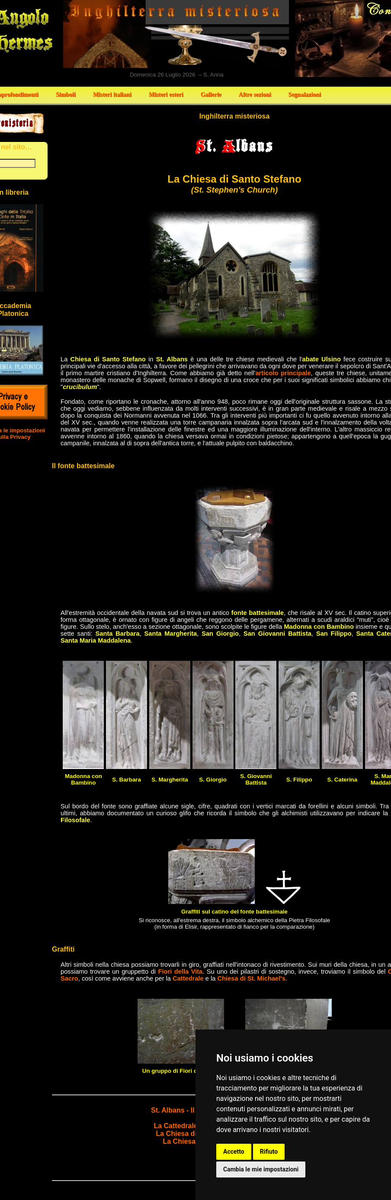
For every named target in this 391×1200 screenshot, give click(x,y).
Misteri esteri (166, 94)
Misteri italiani (112, 94)
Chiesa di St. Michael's (251, 978)
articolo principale (283, 373)
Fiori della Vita (180, 971)
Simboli (66, 94)
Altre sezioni (255, 94)
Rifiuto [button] (269, 1151)
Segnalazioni (304, 94)
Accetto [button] (233, 1151)
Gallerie (211, 94)
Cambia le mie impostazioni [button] (260, 1169)
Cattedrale (188, 978)
